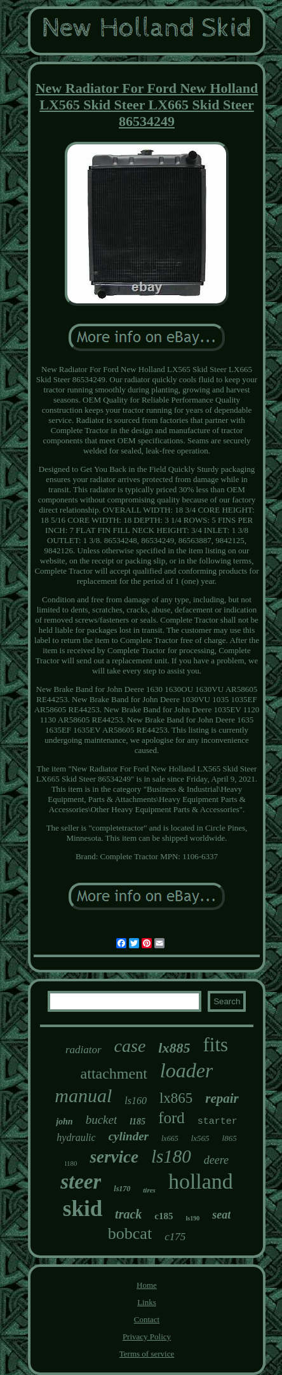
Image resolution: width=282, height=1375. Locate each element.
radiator (83, 1050)
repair (222, 1098)
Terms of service (146, 1353)
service (114, 1156)
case (130, 1046)
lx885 (174, 1048)
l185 (137, 1121)
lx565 (200, 1138)
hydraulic (76, 1137)
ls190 (193, 1218)
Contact (146, 1319)
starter (218, 1121)
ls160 (135, 1100)
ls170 (122, 1188)
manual (83, 1095)
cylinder (129, 1136)
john (64, 1121)
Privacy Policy (147, 1336)
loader (186, 1070)
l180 (71, 1163)
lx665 (169, 1138)
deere (216, 1160)
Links (146, 1302)
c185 (163, 1216)
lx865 (175, 1098)
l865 (229, 1138)
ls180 (171, 1156)
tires (149, 1190)
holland (200, 1181)
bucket (101, 1119)
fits (215, 1044)
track (128, 1214)
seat (221, 1214)
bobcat (130, 1233)
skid (82, 1208)
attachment (114, 1073)
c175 (174, 1237)
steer (80, 1181)
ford (171, 1117)
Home (147, 1285)
